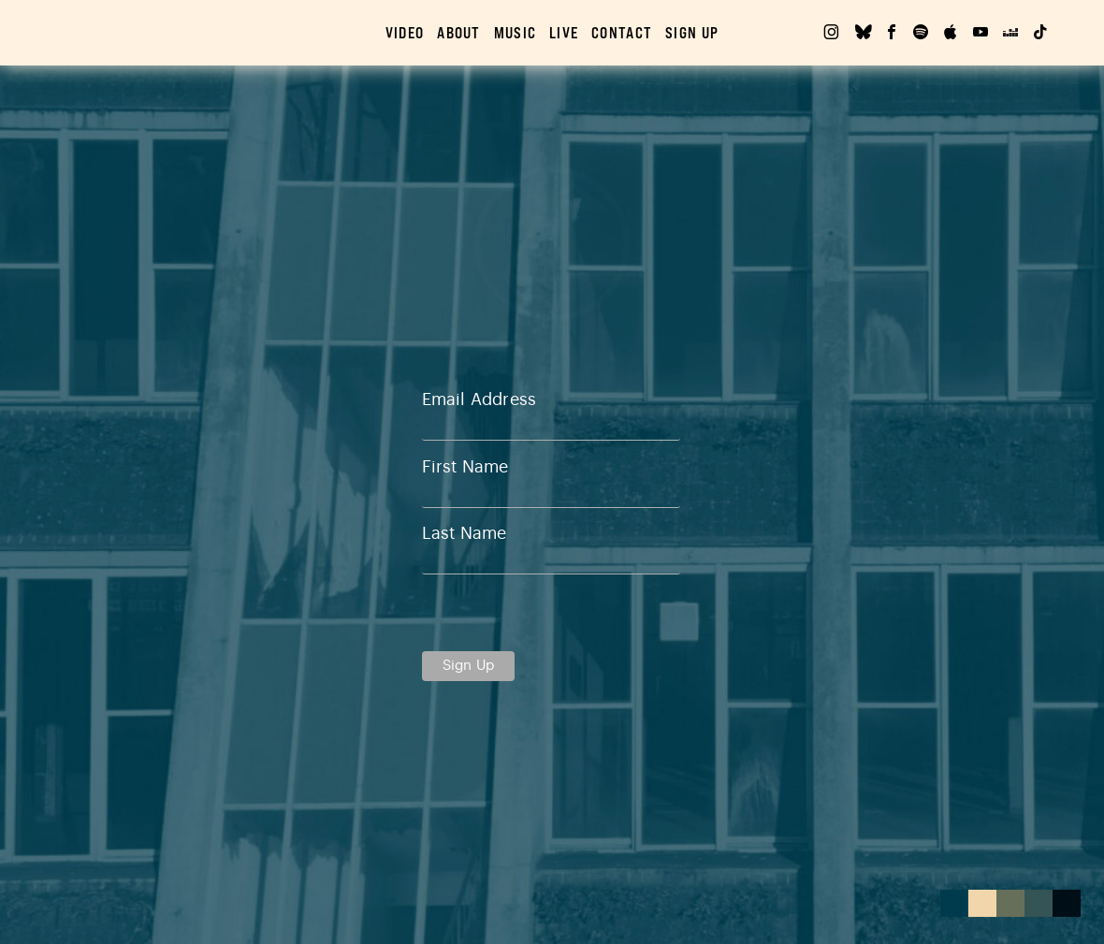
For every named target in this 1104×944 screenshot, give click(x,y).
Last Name (464, 533)
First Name (465, 466)
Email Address (479, 399)
